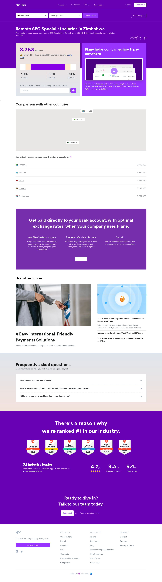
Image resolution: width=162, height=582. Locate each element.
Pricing (86, 5)
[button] (79, 121)
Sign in (128, 5)
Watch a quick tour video (89, 513)
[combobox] (17, 15)
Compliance (65, 563)
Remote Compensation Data (102, 550)
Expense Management (70, 558)
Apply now (81, 260)
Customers (75, 5)
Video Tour (95, 563)
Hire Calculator (96, 554)
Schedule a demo (33, 545)
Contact (123, 537)
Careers (123, 541)
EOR (62, 550)
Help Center (95, 558)
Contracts (64, 554)
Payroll (63, 541)
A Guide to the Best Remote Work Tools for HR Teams (120, 333)
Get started (140, 5)
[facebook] (136, 38)
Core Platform (66, 537)
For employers (139, 15)
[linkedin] (144, 38)
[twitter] (140, 37)
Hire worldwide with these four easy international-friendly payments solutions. (45, 346)
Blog (92, 545)
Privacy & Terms (127, 545)
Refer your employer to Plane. (96, 89)
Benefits (63, 545)
